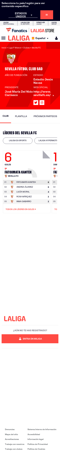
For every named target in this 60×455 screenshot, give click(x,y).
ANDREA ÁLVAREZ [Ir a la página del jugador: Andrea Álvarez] (24, 187)
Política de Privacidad (38, 444)
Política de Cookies (36, 449)
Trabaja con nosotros (14, 444)
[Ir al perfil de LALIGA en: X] (35, 102)
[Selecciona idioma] (41, 38)
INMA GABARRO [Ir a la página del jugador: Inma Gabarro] (23, 201)
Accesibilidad (34, 434)
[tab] (17, 140)
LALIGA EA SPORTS (17, 140)
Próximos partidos (45, 116)
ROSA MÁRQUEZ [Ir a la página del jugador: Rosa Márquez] (24, 197)
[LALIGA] (19, 38)
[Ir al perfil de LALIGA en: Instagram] (42, 102)
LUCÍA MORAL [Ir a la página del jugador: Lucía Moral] (23, 192)
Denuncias (10, 429)
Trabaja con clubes (13, 449)
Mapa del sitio (11, 434)
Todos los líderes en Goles (21, 209)
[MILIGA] (55, 38)
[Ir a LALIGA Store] (30, 30)
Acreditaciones (12, 439)
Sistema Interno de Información (42, 429)
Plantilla (21, 116)
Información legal (36, 439)
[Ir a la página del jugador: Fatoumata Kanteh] (39, 163)
